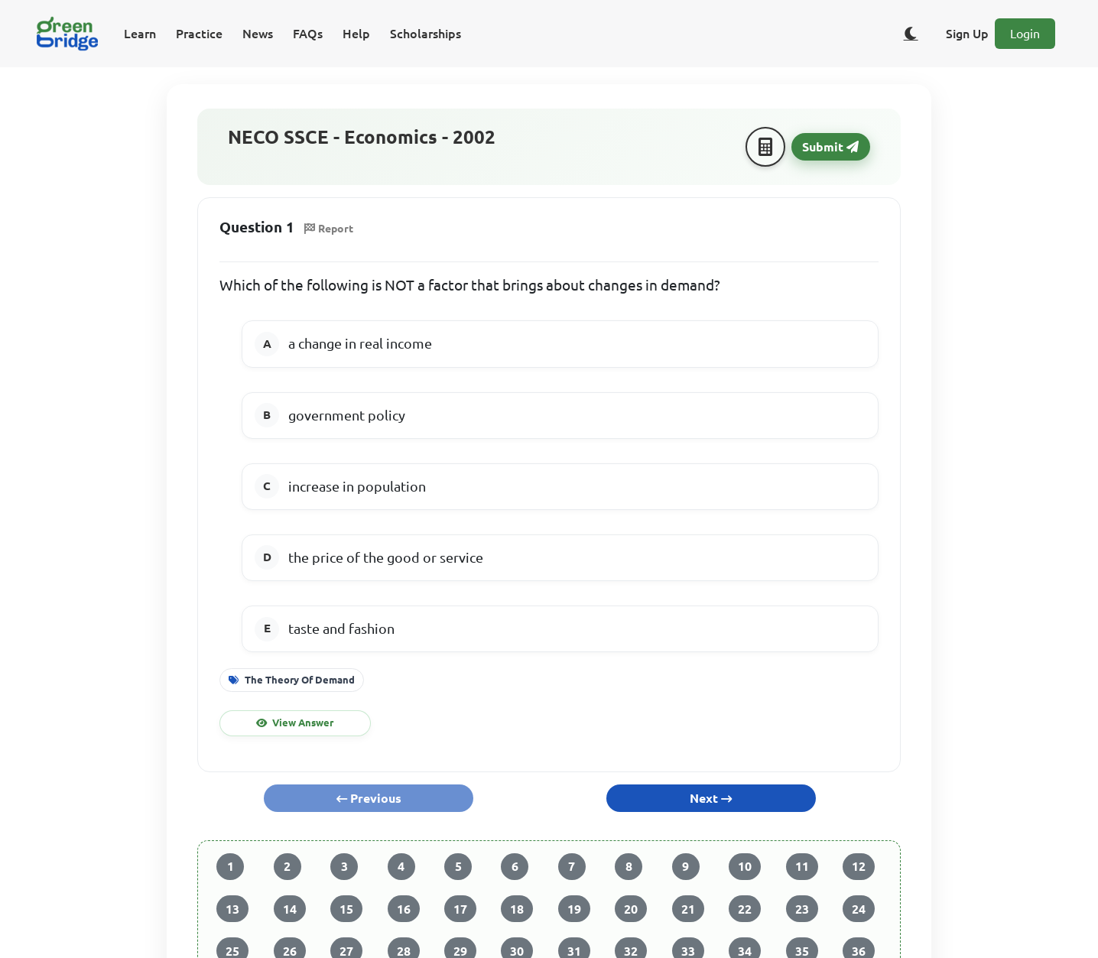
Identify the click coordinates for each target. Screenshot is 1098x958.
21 (688, 909)
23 (802, 909)
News (257, 34)
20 (631, 909)
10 (745, 866)
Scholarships (425, 34)
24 (859, 909)
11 (802, 866)
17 (460, 909)
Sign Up (967, 34)
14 (290, 909)
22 (745, 909)
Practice (199, 34)
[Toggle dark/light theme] (910, 33)
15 (346, 909)
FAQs (308, 34)
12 (859, 866)
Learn (140, 34)
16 (404, 909)
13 (232, 909)
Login (1025, 34)
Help (356, 34)
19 (574, 909)
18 (517, 909)
